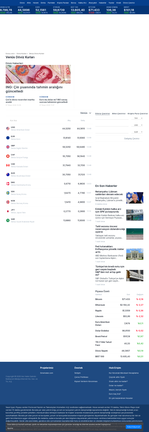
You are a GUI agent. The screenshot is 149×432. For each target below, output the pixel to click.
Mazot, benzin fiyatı (118, 390)
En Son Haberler (106, 186)
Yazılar (111, 3)
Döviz (22, 3)
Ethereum (100, 305)
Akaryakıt (93, 3)
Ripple (98, 310)
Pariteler (51, 3)
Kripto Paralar (63, 3)
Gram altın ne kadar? (118, 381)
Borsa (73, 3)
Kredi (119, 3)
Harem (36, 3)
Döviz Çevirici (129, 3)
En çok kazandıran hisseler (121, 398)
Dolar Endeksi (102, 330)
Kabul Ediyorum (133, 427)
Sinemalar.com (46, 373)
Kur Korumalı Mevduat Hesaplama (123, 373)
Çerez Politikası (81, 377)
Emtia (43, 3)
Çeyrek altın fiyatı (117, 377)
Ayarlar (10, 428)
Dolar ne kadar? (116, 385)
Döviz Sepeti (101, 351)
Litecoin (99, 316)
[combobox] (137, 118)
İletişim (77, 373)
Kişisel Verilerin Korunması (85, 381)
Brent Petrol (101, 336)
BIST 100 (99, 356)
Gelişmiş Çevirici (131, 138)
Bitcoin (98, 299)
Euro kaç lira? (115, 394)
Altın (29, 3)
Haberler (102, 3)
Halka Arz (82, 3)
